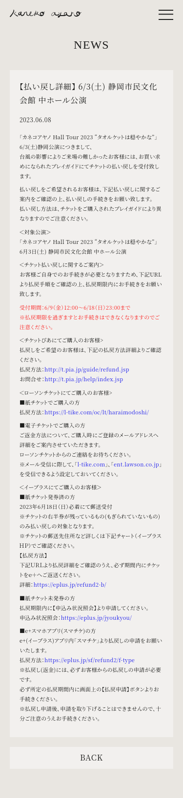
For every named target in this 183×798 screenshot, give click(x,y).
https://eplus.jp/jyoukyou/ (96, 617)
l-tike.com (91, 464)
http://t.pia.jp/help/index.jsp (83, 379)
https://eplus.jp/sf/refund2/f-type (89, 660)
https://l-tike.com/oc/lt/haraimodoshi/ (96, 412)
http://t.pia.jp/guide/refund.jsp (86, 369)
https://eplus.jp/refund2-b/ (69, 584)
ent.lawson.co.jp (136, 464)
